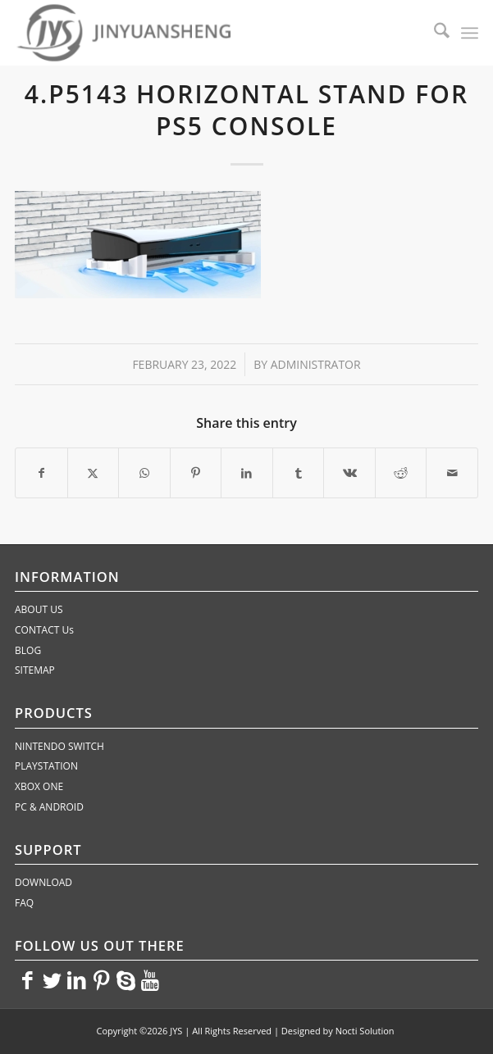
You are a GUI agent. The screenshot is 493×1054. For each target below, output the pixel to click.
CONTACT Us (44, 630)
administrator (316, 364)
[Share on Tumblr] (298, 472)
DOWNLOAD (43, 882)
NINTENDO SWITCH (59, 746)
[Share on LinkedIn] (246, 472)
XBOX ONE (39, 786)
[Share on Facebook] (41, 472)
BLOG (28, 650)
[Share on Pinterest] (196, 472)
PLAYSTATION (46, 766)
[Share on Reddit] (401, 472)
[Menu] (469, 32)
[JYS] (200, 33)
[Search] (434, 33)
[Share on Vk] (349, 472)
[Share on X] (93, 472)
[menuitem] (434, 33)
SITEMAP (35, 670)
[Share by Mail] (452, 472)
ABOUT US (38, 609)
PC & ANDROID (49, 807)
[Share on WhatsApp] (144, 472)
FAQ (24, 903)
